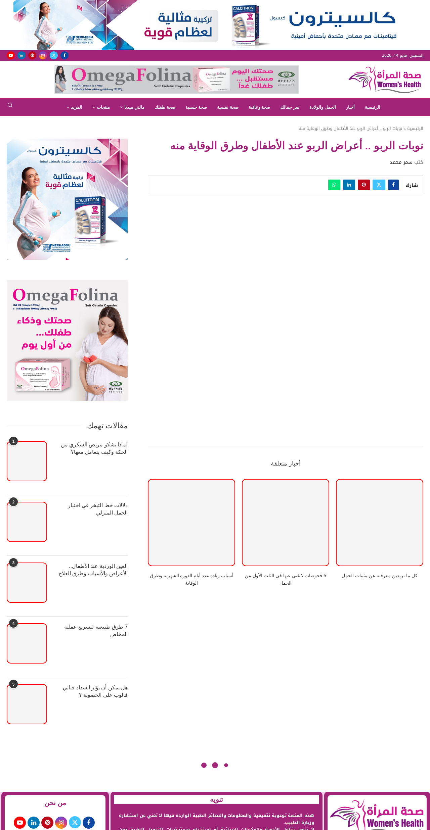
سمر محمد (401, 162)
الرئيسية (372, 107)
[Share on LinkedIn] (349, 185)
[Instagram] (43, 55)
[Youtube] (11, 55)
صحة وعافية (259, 107)
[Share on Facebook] (393, 185)
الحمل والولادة (322, 107)
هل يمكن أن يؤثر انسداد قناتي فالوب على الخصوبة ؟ (95, 691)
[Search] (10, 107)
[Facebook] (64, 55)
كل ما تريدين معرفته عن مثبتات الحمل (379, 575)
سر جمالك (289, 107)
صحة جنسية (196, 107)
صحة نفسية (228, 107)
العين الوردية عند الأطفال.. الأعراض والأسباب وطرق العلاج (93, 569)
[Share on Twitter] (379, 185)
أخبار (350, 107)
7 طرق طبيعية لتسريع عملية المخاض (96, 630)
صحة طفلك (165, 107)
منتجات (103, 107)
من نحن (55, 803)
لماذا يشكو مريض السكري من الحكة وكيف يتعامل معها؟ (94, 448)
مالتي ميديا (134, 107)
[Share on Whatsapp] (334, 185)
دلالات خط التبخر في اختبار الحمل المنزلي (98, 509)
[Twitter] (54, 55)
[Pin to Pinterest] (364, 185)
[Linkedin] (21, 55)
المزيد (76, 107)
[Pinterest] (32, 55)
